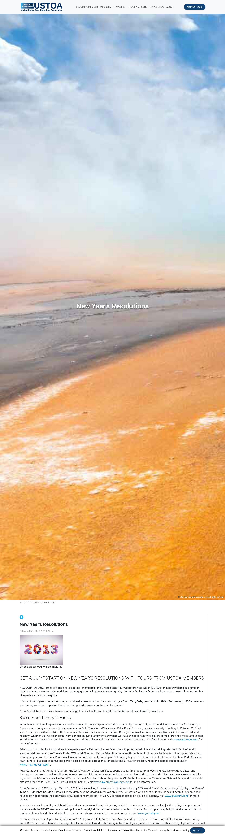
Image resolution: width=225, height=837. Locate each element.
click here (100, 830)
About (22, 602)
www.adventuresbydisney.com (111, 782)
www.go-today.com (149, 813)
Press (30, 602)
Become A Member (87, 6)
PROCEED (197, 830)
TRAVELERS (119, 6)
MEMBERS (105, 6)
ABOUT (170, 6)
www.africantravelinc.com (35, 764)
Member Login (195, 6)
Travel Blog (156, 6)
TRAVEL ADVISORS (137, 6)
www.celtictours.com (186, 739)
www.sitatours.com (176, 795)
